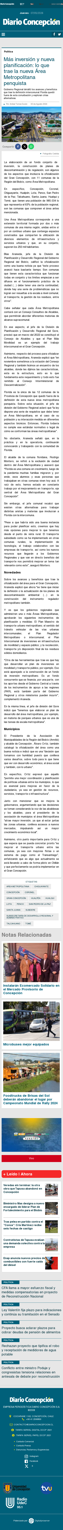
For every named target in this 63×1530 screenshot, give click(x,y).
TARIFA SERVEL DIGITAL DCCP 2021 (33, 1430)
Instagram (32, 1456)
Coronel (29, 892)
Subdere (30, 910)
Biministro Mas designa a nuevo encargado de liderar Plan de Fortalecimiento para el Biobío (23, 1207)
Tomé (28, 924)
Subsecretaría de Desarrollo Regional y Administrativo (29, 917)
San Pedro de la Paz (40, 904)
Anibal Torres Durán (18, 104)
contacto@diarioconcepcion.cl (33, 1424)
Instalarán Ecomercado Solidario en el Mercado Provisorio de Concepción (31, 989)
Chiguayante (41, 886)
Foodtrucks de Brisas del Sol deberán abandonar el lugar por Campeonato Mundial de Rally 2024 (30, 1099)
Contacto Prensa (23, 1446)
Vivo (31, 1158)
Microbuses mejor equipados (26, 1044)
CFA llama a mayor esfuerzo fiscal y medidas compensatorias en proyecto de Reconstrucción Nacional (29, 1292)
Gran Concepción (16, 898)
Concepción (13, 892)
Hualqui (50, 898)
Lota (9, 904)
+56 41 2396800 (33, 1419)
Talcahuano (13, 924)
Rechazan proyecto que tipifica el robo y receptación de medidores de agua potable (30, 1350)
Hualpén (35, 898)
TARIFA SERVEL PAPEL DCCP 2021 (33, 1435)
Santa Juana (13, 910)
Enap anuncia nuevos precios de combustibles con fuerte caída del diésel (24, 1262)
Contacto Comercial (25, 1441)
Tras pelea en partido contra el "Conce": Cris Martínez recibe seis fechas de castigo (23, 1225)
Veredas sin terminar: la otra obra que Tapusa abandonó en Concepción (22, 1189)
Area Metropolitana (17, 886)
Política (8, 1282)
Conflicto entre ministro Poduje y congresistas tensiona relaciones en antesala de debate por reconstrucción (31, 1372)
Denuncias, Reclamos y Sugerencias (32, 1450)
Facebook (31, 1461)
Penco (20, 904)
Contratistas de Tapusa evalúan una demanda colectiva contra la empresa (24, 1243)
